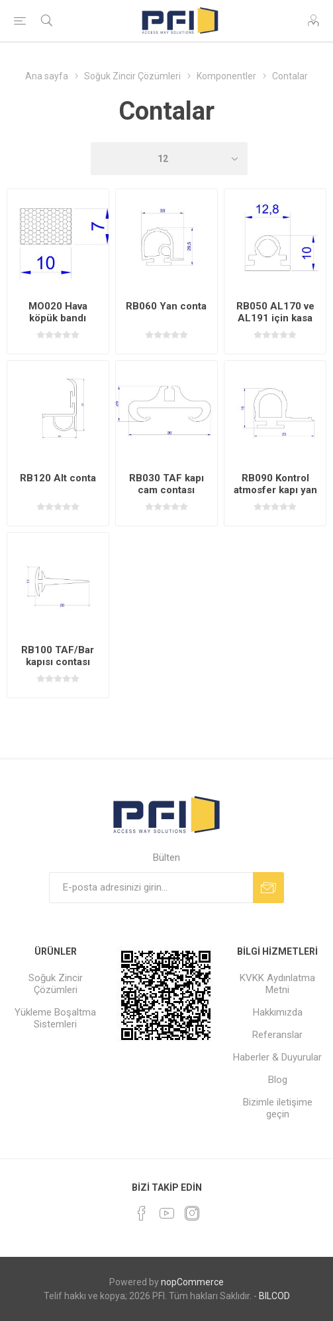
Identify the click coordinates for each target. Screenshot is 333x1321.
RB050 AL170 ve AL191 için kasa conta (275, 318)
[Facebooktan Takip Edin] (141, 1213)
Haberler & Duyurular (277, 1057)
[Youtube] (166, 1213)
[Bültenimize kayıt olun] (151, 887)
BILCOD (274, 1296)
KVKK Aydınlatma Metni (277, 984)
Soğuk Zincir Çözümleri (55, 984)
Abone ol (268, 887)
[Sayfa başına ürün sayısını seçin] (169, 158)
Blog (277, 1080)
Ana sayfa (46, 76)
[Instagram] (192, 1213)
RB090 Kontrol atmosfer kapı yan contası (275, 490)
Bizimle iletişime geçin (277, 1108)
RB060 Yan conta (166, 306)
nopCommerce (192, 1282)
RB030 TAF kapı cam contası (166, 484)
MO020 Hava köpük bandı (57, 312)
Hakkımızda (278, 1012)
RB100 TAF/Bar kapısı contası (57, 656)
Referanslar (277, 1035)
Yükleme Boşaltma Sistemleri (55, 1018)
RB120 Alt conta (58, 478)
